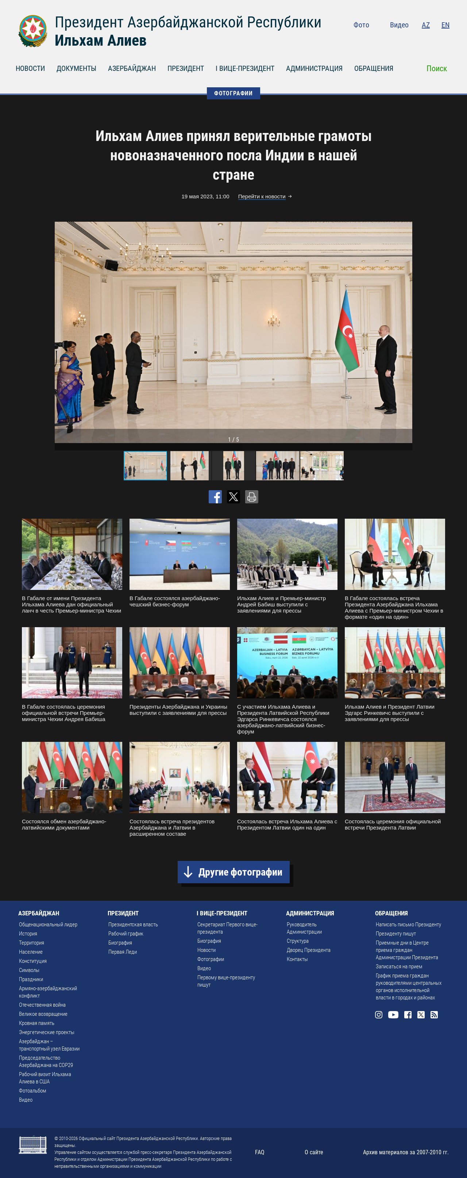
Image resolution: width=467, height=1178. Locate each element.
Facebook (416, 40)
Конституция (33, 961)
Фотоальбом (32, 1090)
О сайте (314, 1152)
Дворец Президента (309, 950)
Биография (120, 942)
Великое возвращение (43, 1014)
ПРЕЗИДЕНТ (185, 68)
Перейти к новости (262, 196)
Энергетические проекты (46, 1032)
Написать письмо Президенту (408, 924)
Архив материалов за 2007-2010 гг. (406, 1152)
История (28, 933)
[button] (406, 332)
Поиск (437, 68)
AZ (426, 24)
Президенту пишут (396, 933)
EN (445, 24)
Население (31, 952)
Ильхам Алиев (101, 40)
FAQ (260, 1152)
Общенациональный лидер (48, 924)
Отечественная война (42, 1005)
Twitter (431, 40)
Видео (399, 24)
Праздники (31, 979)
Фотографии (210, 959)
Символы (29, 970)
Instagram (385, 40)
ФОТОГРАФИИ (233, 93)
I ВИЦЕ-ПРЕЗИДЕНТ (245, 68)
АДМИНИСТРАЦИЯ (314, 68)
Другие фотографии (240, 872)
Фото (361, 24)
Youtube (401, 40)
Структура (298, 941)
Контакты (297, 959)
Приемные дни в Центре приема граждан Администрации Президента (407, 950)
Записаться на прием (399, 966)
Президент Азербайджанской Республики (188, 22)
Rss (445, 40)
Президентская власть (133, 924)
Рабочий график (125, 933)
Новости (206, 950)
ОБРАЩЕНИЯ (373, 68)
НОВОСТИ (30, 68)
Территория (31, 942)
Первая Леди (122, 952)
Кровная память (36, 1023)
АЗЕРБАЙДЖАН (132, 68)
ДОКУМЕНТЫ (76, 68)
